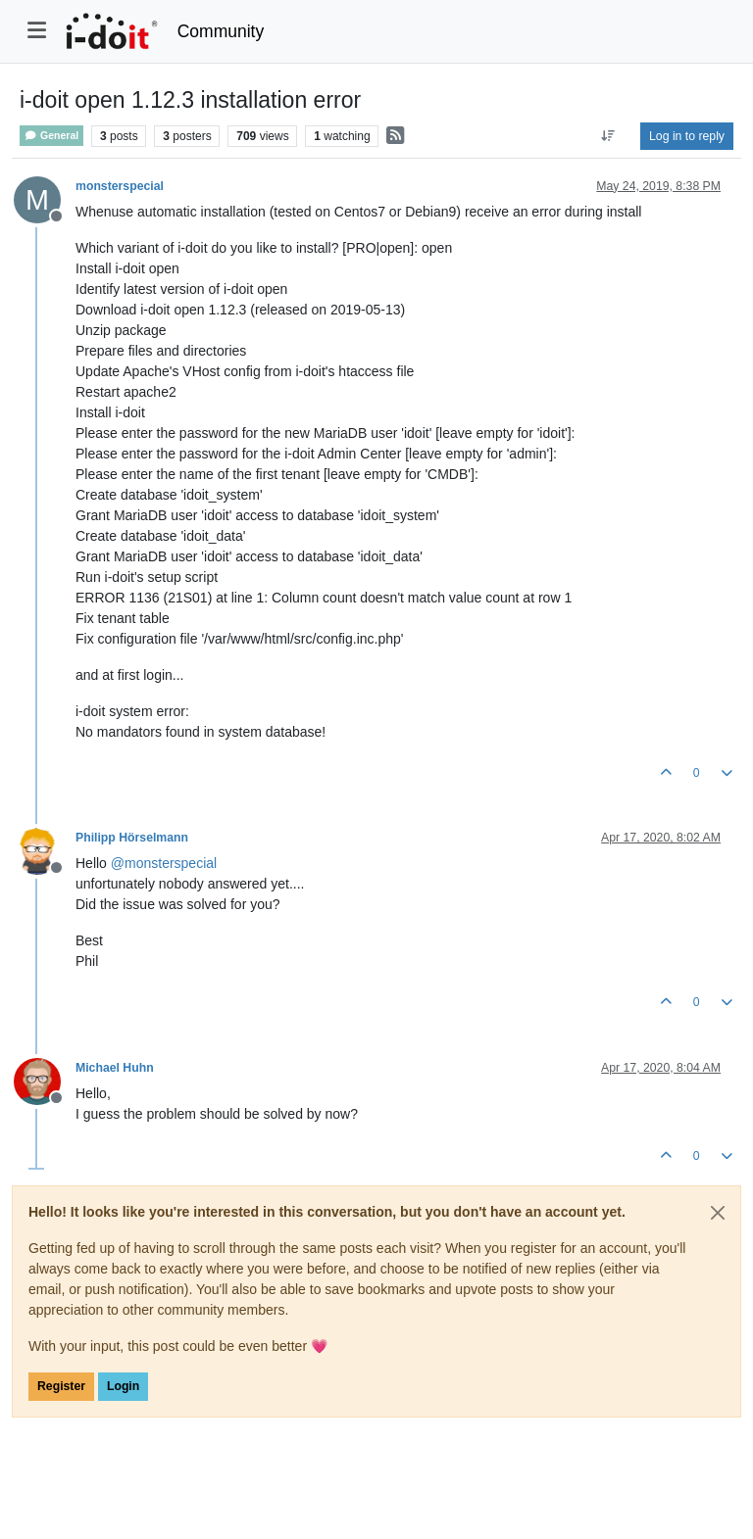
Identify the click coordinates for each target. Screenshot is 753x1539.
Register (61, 1386)
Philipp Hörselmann (131, 837)
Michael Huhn (114, 1068)
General (51, 135)
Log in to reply (687, 136)
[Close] (717, 1212)
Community (221, 31)
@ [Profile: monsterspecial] (164, 863)
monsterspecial (119, 186)
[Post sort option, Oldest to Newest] (608, 136)
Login (123, 1386)
